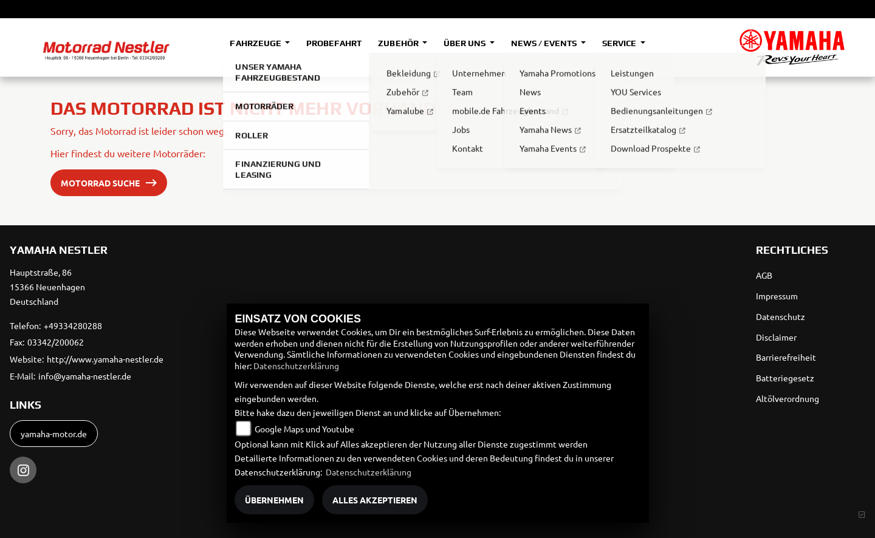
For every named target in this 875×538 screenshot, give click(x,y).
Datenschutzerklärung (296, 365)
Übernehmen (274, 499)
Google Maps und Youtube (304, 428)
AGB (764, 275)
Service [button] (620, 43)
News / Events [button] (544, 43)
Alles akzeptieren (374, 499)
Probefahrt (334, 43)
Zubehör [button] (399, 43)
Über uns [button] (465, 43)
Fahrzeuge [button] (256, 43)
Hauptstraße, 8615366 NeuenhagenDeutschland (47, 287)
